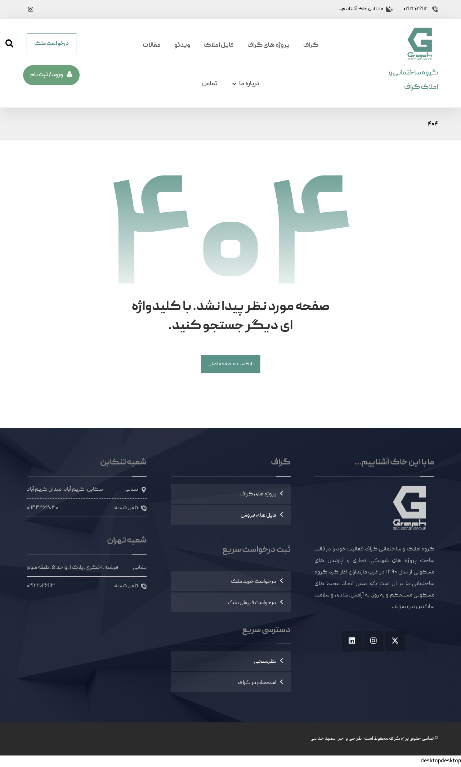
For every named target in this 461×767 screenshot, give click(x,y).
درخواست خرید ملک (253, 582)
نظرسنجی (265, 662)
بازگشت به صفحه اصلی (230, 364)
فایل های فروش (258, 515)
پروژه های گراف (258, 494)
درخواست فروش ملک (252, 603)
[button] (30, 9)
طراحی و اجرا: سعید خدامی (336, 738)
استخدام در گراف (257, 683)
